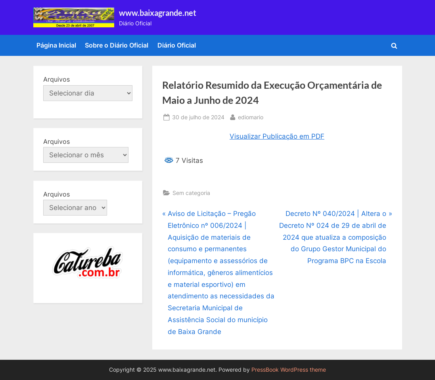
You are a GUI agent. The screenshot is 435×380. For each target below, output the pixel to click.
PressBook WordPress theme (288, 370)
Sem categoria (191, 192)
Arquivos (56, 79)
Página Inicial (56, 45)
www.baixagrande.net (157, 12)
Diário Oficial (176, 45)
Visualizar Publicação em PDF (277, 136)
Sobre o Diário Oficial (116, 45)
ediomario (250, 116)
